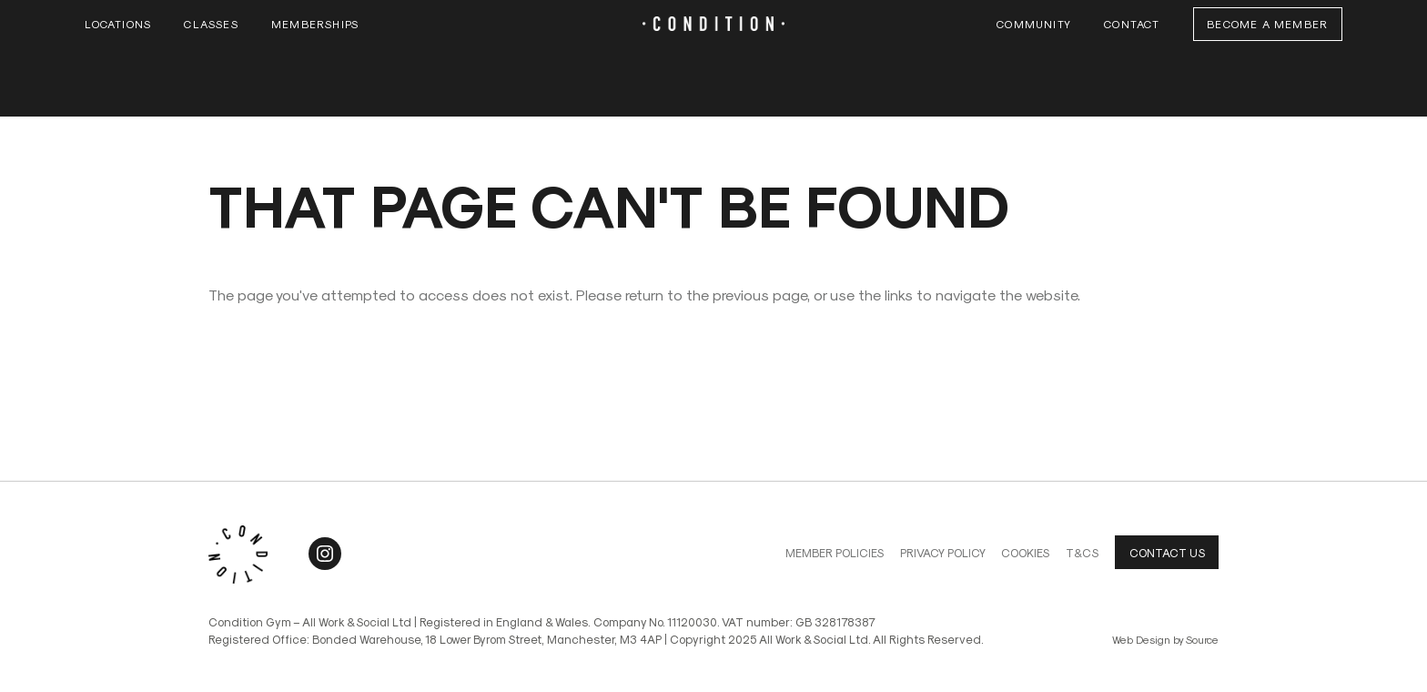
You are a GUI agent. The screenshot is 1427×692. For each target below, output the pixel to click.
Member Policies (834, 552)
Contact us (1167, 552)
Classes (211, 23)
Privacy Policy (943, 552)
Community (1034, 23)
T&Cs (1082, 552)
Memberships (315, 23)
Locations (118, 23)
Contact (1131, 23)
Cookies (1025, 552)
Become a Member (1267, 23)
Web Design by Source (1165, 639)
